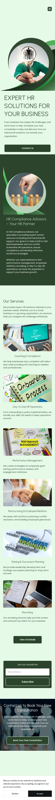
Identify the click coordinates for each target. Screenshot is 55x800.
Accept (40, 793)
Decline (15, 793)
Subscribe (27, 681)
